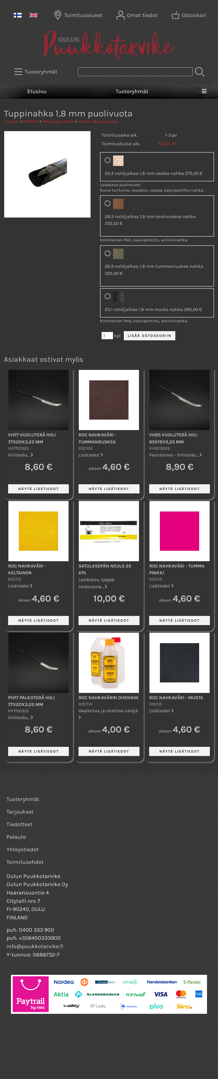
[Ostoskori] (189, 15)
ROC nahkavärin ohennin (108, 697)
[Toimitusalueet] (78, 15)
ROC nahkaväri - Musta (176, 697)
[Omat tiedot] (137, 15)
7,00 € (167, 143)
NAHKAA (30, 121)
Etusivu (37, 91)
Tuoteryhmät (132, 91)
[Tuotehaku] (135, 71)
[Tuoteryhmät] (36, 71)
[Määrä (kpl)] (107, 335)
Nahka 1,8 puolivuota (98, 121)
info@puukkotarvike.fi (35, 946)
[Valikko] (204, 92)
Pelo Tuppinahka (58, 121)
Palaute (16, 837)
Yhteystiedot (23, 849)
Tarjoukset (20, 812)
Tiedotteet (19, 824)
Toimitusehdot (25, 862)
